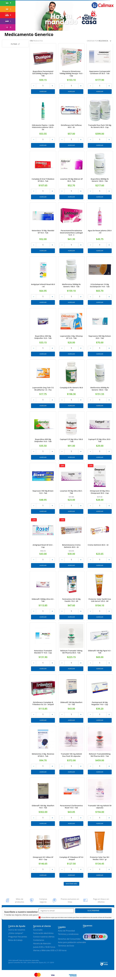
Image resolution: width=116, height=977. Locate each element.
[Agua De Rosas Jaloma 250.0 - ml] (100, 228)
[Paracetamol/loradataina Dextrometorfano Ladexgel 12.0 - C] (71, 228)
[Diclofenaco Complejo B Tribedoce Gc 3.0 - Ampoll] (43, 699)
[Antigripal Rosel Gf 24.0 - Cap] (43, 543)
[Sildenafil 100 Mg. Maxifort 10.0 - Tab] (43, 802)
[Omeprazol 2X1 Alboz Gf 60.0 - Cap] (43, 854)
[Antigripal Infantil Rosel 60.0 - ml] (43, 281)
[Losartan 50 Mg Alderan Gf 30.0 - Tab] (71, 175)
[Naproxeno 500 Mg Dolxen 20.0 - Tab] (100, 332)
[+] (52, 85)
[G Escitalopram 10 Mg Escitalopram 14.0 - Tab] (100, 281)
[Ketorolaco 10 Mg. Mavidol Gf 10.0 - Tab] (43, 228)
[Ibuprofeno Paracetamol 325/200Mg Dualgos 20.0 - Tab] (43, 69)
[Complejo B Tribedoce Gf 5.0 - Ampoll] (71, 854)
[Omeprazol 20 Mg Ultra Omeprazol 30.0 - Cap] (100, 489)
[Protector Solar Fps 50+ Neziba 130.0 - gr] (100, 854)
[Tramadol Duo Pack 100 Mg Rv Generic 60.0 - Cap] (100, 123)
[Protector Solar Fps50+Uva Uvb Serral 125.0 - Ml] (100, 595)
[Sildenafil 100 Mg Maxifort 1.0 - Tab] (71, 699)
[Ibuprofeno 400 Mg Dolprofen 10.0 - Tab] (43, 332)
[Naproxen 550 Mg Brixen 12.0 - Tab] (43, 489)
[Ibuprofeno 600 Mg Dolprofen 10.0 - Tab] (43, 436)
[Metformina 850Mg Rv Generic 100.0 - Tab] (100, 384)
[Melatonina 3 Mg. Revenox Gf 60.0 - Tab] (43, 750)
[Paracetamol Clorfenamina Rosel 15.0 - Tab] (71, 802)
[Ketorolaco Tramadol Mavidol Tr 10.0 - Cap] (43, 647)
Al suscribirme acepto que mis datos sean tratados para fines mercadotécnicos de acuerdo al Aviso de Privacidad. (76, 917)
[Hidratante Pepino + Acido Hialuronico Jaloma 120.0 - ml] (43, 123)
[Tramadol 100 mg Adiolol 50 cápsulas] (100, 802)
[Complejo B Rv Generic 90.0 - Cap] (71, 384)
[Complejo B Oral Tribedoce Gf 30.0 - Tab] (43, 175)
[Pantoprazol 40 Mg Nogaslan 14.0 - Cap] (100, 699)
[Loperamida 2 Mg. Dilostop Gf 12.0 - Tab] (71, 332)
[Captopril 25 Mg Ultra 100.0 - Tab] (71, 436)
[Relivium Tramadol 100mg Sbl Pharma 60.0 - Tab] (71, 647)
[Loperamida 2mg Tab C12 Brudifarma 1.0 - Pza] (43, 384)
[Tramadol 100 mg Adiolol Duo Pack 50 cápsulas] (71, 750)
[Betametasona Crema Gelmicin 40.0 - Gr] (71, 543)
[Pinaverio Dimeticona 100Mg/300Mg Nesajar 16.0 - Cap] (71, 69)
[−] (33, 85)
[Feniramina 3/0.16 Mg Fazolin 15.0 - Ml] (71, 595)
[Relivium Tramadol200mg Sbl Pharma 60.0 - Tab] (100, 750)
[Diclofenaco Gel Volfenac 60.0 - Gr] (71, 123)
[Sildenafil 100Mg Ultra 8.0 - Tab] (43, 595)
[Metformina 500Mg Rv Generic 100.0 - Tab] (71, 281)
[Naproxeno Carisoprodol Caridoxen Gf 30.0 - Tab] (100, 69)
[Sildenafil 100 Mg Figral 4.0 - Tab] (100, 647)
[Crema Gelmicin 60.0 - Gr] (100, 543)
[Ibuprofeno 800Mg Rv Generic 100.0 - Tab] (100, 175)
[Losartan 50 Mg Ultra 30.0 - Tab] (71, 489)
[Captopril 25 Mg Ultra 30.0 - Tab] (100, 436)
